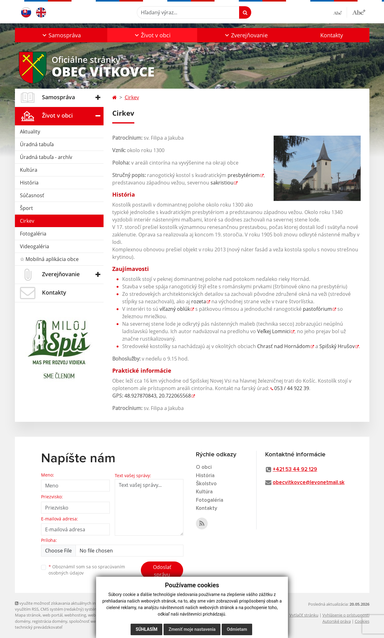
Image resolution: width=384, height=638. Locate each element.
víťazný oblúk (175, 308)
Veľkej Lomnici (273, 331)
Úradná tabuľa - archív (46, 157)
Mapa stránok (28, 615)
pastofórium (317, 308)
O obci (204, 467)
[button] (61, 35)
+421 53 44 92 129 (295, 469)
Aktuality (30, 131)
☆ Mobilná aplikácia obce (49, 259)
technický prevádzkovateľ (38, 627)
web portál (52, 615)
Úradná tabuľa (37, 144)
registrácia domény (49, 621)
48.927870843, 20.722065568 (157, 395)
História (29, 182)
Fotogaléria (33, 233)
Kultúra (28, 169)
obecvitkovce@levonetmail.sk (309, 482)
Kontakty (331, 35)
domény (22, 621)
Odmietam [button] (237, 629)
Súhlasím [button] (146, 629)
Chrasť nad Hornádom (283, 346)
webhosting (75, 615)
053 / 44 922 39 (291, 388)
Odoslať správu (162, 571)
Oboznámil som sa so (87, 570)
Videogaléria (34, 246)
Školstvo (206, 484)
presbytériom (244, 175)
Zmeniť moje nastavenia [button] (192, 629)
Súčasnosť (32, 195)
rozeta (198, 301)
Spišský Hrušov (337, 346)
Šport (26, 208)
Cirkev (27, 220)
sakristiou (222, 182)
